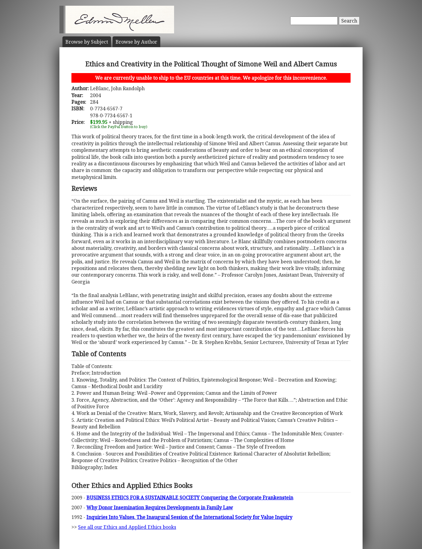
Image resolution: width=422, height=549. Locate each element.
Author (136, 41)
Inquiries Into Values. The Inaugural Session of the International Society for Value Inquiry (189, 517)
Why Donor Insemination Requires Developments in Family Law (159, 507)
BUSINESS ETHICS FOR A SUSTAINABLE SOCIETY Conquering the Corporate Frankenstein (189, 497)
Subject (86, 41)
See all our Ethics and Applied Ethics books (127, 527)
